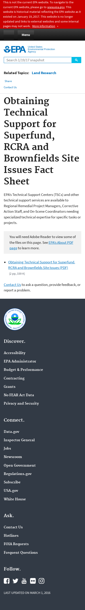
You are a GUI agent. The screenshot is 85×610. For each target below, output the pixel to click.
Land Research (44, 73)
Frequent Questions (21, 553)
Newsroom (13, 457)
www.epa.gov (55, 7)
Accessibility (14, 353)
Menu (26, 34)
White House (15, 499)
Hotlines (11, 536)
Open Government (20, 466)
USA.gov (11, 491)
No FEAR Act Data (19, 395)
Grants (9, 387)
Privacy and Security (21, 404)
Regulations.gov (18, 474)
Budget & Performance (23, 370)
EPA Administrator (20, 362)
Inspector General (19, 440)
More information (43, 26)
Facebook (6, 581)
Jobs (7, 449)
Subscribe (12, 482)
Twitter (15, 581)
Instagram (41, 581)
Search (76, 60)
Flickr (33, 581)
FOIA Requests (16, 544)
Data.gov (11, 432)
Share (8, 81)
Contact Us (10, 87)
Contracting (14, 379)
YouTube (24, 581)
